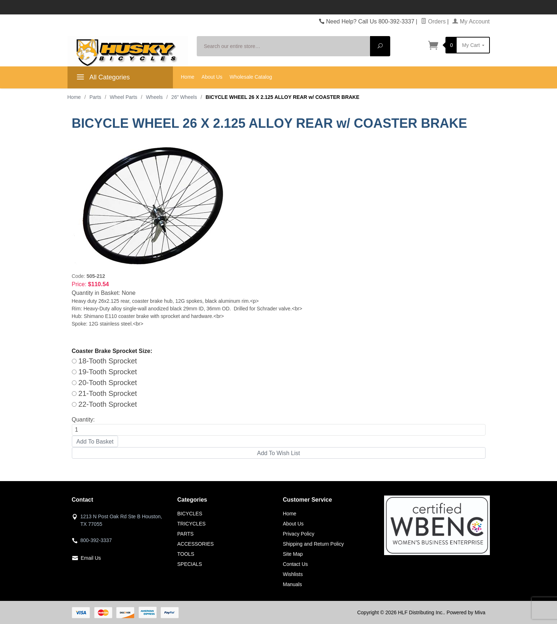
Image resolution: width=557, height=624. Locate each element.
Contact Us (295, 564)
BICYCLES (189, 513)
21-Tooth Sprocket (104, 393)
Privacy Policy (298, 534)
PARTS (185, 534)
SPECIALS (189, 564)
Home (187, 77)
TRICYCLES (191, 524)
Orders (433, 21)
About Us (211, 77)
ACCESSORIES (195, 544)
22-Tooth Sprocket (104, 404)
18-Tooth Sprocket (104, 361)
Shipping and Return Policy (313, 544)
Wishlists (293, 574)
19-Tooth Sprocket (104, 372)
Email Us (91, 558)
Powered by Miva (466, 612)
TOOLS (185, 554)
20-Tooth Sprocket (104, 383)
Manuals (292, 584)
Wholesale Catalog (251, 77)
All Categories (102, 78)
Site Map (293, 554)
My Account (470, 21)
